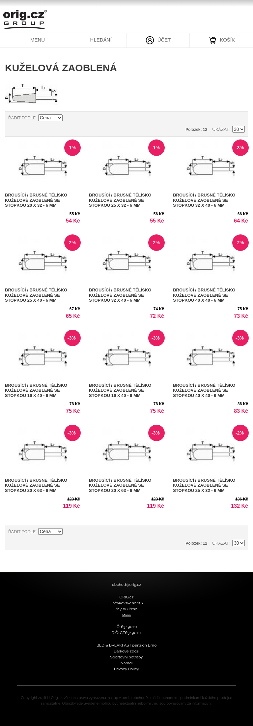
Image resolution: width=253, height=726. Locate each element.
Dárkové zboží (126, 651)
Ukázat (220, 129)
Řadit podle (22, 117)
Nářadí (127, 663)
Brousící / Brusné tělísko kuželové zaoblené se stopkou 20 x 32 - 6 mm (36, 200)
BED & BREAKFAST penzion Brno (126, 645)
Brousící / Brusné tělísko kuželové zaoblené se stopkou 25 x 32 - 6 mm (120, 200)
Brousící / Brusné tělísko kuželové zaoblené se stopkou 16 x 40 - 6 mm (36, 390)
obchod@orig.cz (126, 584)
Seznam (240, 118)
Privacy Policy (126, 669)
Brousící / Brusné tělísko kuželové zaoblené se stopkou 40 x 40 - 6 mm (204, 295)
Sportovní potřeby (126, 657)
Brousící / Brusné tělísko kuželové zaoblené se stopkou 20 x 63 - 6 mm (36, 485)
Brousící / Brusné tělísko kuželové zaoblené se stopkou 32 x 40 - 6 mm (204, 200)
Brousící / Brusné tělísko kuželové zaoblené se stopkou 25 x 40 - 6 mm (36, 295)
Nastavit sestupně (68, 118)
